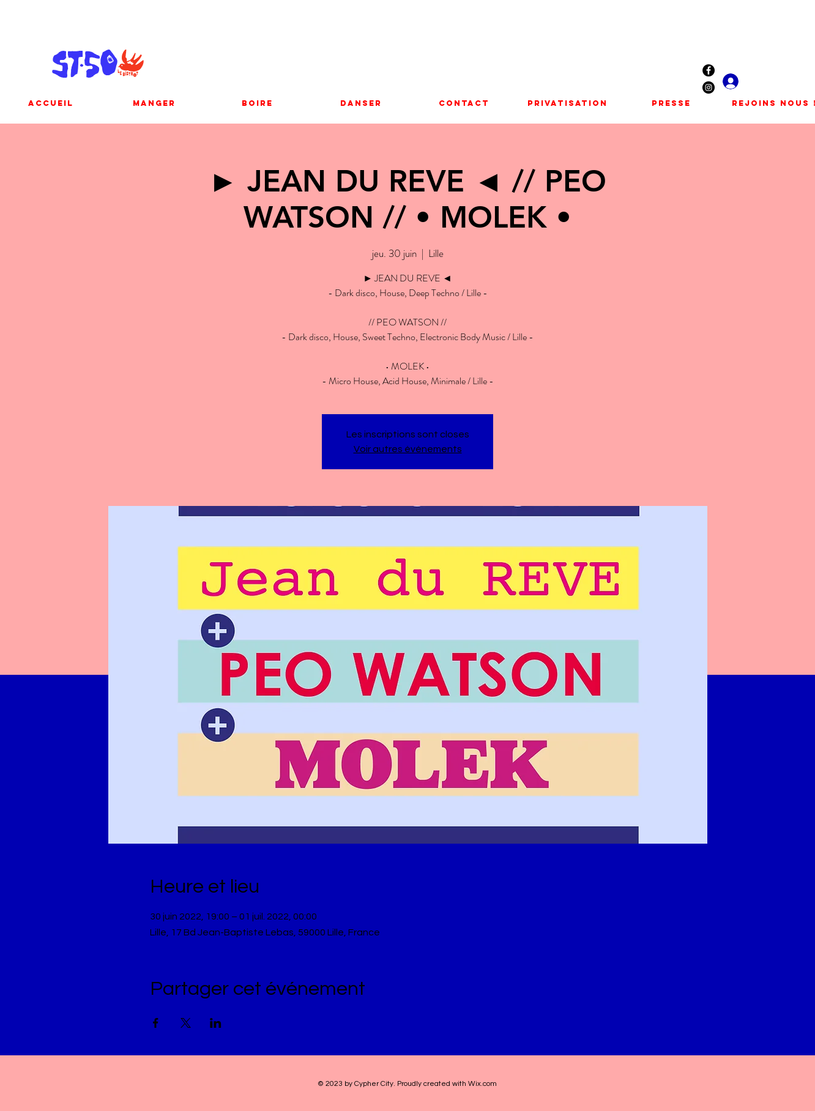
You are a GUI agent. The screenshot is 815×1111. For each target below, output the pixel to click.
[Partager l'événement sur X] (186, 1023)
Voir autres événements (408, 449)
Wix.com (482, 1084)
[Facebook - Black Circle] (708, 70)
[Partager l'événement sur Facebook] (156, 1023)
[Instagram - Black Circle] (708, 87)
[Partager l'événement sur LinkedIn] (215, 1023)
